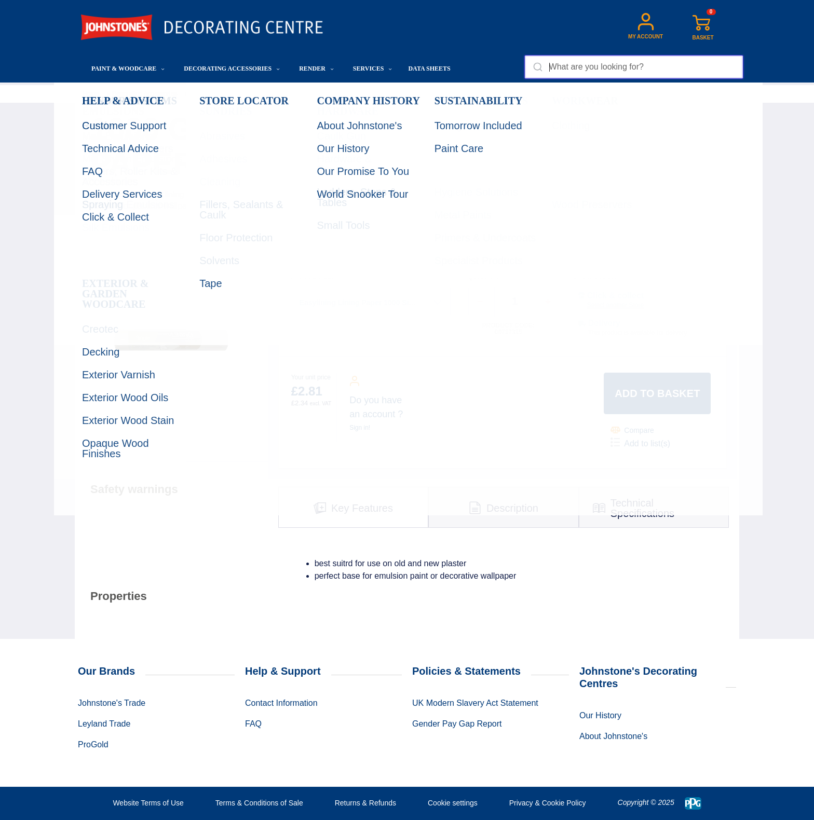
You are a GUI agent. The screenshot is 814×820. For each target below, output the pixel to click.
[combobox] (633, 67)
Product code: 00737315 (508, 329)
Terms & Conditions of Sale (259, 803)
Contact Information (281, 703)
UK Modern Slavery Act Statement (475, 703)
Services (372, 68)
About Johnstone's (613, 736)
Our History (600, 715)
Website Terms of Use (148, 803)
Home (91, 94)
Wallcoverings (209, 94)
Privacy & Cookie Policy (547, 803)
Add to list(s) (640, 443)
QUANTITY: (484, 277)
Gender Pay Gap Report (457, 723)
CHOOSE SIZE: (311, 277)
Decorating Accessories (232, 68)
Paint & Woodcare (128, 68)
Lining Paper (259, 94)
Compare (632, 430)
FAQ (253, 723)
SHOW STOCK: (595, 277)
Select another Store (615, 305)
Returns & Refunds (365, 803)
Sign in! (359, 427)
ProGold (93, 744)
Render (316, 68)
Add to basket (657, 393)
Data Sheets (429, 68)
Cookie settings (453, 803)
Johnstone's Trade (111, 703)
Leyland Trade (104, 723)
